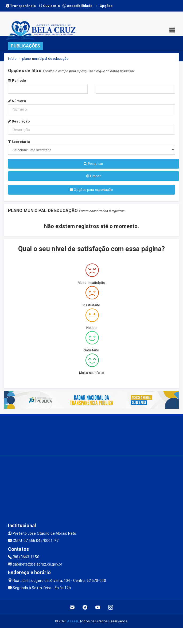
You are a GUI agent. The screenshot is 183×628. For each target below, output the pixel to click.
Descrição (19, 121)
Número (17, 101)
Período (17, 81)
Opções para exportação (91, 190)
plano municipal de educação (45, 59)
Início (12, 59)
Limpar (93, 176)
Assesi (72, 621)
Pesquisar (93, 164)
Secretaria (19, 142)
